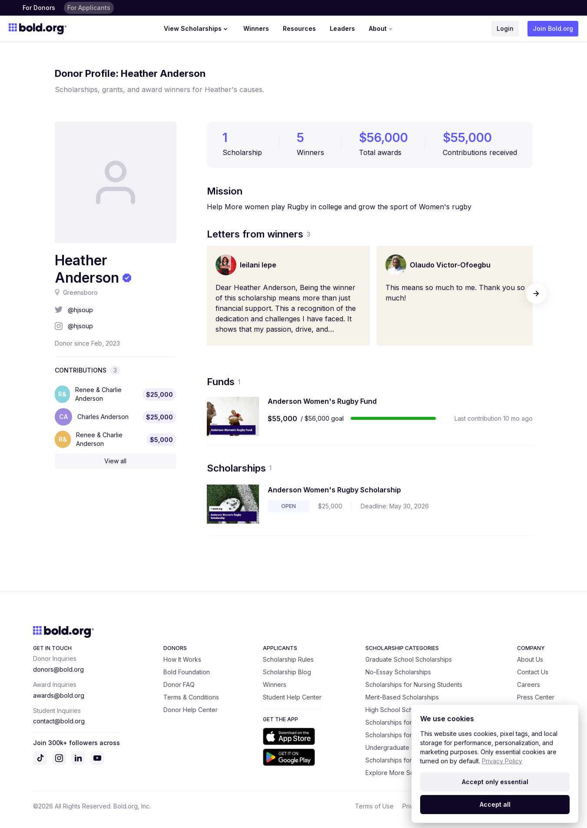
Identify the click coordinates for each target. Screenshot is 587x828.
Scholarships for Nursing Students (413, 684)
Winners (256, 28)
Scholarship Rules (288, 659)
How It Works (182, 659)
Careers (528, 684)
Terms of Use (374, 806)
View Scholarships (196, 29)
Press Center (535, 697)
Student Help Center (292, 697)
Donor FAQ (179, 684)
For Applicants (88, 7)
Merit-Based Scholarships (402, 697)
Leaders (342, 28)
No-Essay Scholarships (398, 672)
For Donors (39, 7)
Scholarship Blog (287, 672)
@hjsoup (80, 309)
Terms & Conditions (191, 697)
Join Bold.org (553, 28)
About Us (530, 659)
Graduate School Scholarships (408, 659)
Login (505, 28)
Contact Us (532, 672)
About (382, 29)
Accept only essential (495, 781)
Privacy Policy (502, 761)
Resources (299, 28)
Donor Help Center (190, 709)
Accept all (495, 804)
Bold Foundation (186, 672)
